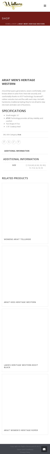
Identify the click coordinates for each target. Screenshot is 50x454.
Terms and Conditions (25, 450)
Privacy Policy (25, 452)
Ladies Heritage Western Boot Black (21, 366)
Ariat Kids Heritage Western (20, 302)
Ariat (19, 135)
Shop (14, 24)
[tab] (17, 151)
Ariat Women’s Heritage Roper (21, 430)
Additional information (16, 151)
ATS (7, 118)
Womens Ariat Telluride (17, 239)
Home (7, 24)
